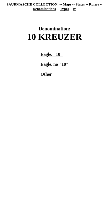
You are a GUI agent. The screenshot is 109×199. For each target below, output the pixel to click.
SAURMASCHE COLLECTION (32, 4)
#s (74, 9)
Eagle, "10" (52, 54)
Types (64, 9)
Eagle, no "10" (55, 64)
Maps (67, 4)
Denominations (44, 9)
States (80, 4)
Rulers (94, 4)
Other (46, 74)
